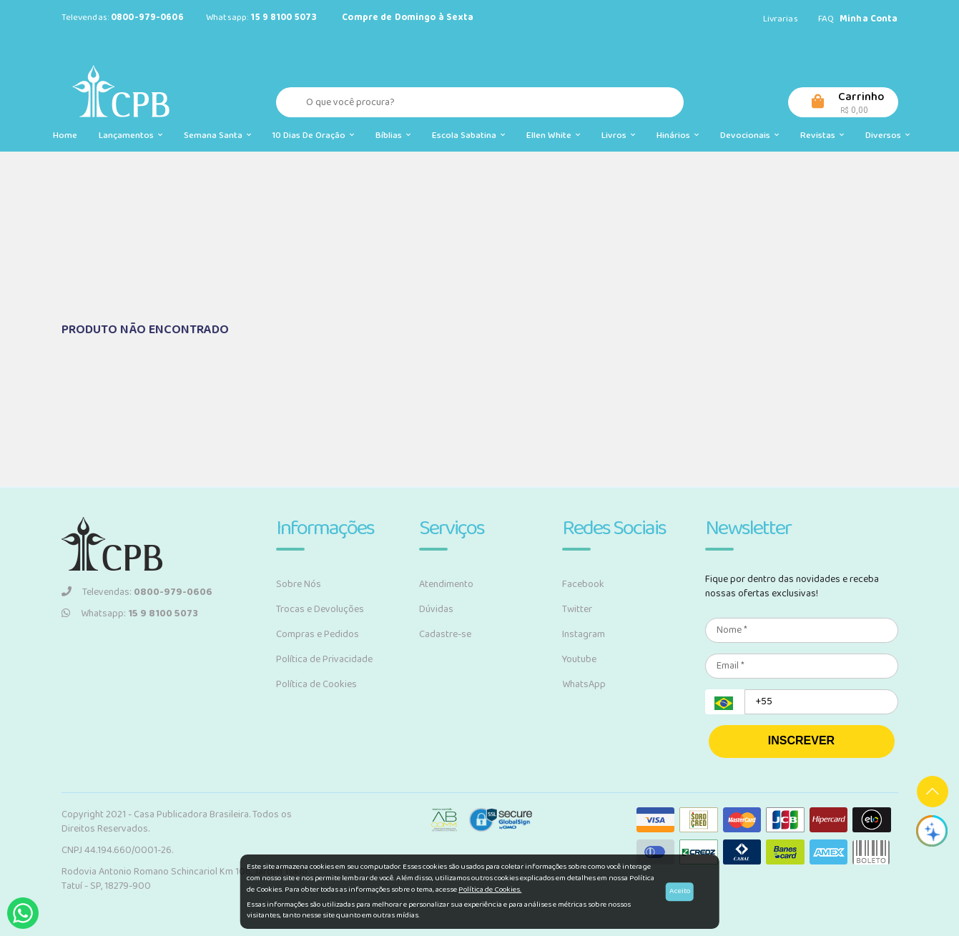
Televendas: (137, 592)
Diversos (887, 135)
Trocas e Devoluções (320, 609)
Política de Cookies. (489, 889)
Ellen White (553, 135)
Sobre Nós (298, 584)
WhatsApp (584, 684)
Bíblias (392, 135)
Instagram (583, 634)
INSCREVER (801, 740)
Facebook (583, 584)
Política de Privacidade (324, 659)
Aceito (679, 891)
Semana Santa (217, 135)
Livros (618, 135)
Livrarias (780, 18)
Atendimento (446, 584)
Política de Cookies (316, 684)
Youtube (579, 659)
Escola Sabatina (468, 135)
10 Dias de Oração (313, 135)
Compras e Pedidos (317, 634)
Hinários (677, 135)
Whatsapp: (130, 613)
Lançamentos (130, 135)
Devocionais (749, 135)
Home (65, 135)
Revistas (822, 135)
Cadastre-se (445, 634)
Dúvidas (436, 609)
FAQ (826, 18)
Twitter (577, 609)
